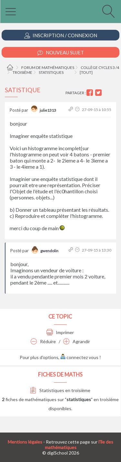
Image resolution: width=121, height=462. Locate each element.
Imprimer (60, 332)
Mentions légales (25, 442)
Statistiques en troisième (60, 390)
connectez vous (79, 357)
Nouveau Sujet (60, 53)
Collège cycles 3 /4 (100, 67)
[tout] (86, 72)
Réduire (43, 341)
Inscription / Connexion (60, 35)
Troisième (22, 72)
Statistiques (51, 72)
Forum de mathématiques (47, 67)
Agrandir (76, 341)
